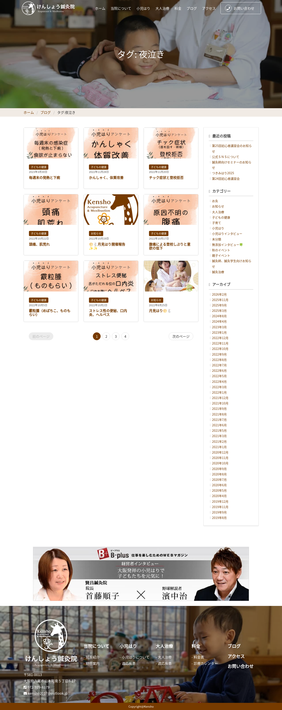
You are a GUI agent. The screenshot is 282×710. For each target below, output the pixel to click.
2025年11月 (220, 300)
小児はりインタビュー (227, 233)
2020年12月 (220, 452)
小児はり (143, 8)
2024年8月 (219, 316)
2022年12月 (220, 338)
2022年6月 (219, 370)
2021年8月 (219, 414)
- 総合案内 (92, 663)
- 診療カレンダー (205, 663)
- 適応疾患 (128, 663)
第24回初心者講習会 (226, 178)
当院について (121, 8)
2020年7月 (219, 479)
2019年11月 (220, 507)
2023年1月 (219, 332)
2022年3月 (219, 387)
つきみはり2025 (223, 173)
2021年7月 (219, 419)
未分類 (216, 239)
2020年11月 (220, 458)
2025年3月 (219, 310)
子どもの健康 (38, 167)
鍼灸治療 (218, 272)
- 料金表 (198, 657)
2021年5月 (219, 430)
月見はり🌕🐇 (160, 310)
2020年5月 (219, 490)
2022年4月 (219, 381)
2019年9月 (219, 512)
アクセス (209, 8)
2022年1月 (219, 392)
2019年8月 (219, 517)
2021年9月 (219, 408)
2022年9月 (219, 354)
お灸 (215, 201)
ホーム (100, 8)
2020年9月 (219, 469)
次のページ (181, 336)
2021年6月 (219, 425)
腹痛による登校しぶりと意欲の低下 (169, 246)
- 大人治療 (164, 657)
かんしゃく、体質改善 (106, 177)
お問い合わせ (239, 8)
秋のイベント (221, 250)
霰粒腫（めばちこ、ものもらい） (49, 312)
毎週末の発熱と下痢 (44, 177)
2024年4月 (219, 321)
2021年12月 (220, 398)
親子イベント (221, 255)
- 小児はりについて (134, 657)
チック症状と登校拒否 (166, 177)
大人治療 (162, 8)
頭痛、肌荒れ (39, 244)
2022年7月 (219, 365)
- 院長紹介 (92, 657)
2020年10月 (220, 463)
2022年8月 (219, 359)
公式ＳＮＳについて (225, 157)
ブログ (192, 8)
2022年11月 (220, 343)
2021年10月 (220, 403)
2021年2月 (219, 441)
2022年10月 (220, 348)
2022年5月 (219, 376)
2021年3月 (219, 436)
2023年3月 (219, 327)
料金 (177, 8)
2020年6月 (219, 485)
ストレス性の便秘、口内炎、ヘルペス (108, 312)
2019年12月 (220, 501)
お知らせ (96, 233)
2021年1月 (219, 447)
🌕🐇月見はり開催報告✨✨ (107, 246)
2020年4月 (219, 496)
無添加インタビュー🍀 (227, 244)
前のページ (41, 336)
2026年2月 (219, 294)
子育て (216, 223)
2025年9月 (219, 305)
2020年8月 (219, 474)
